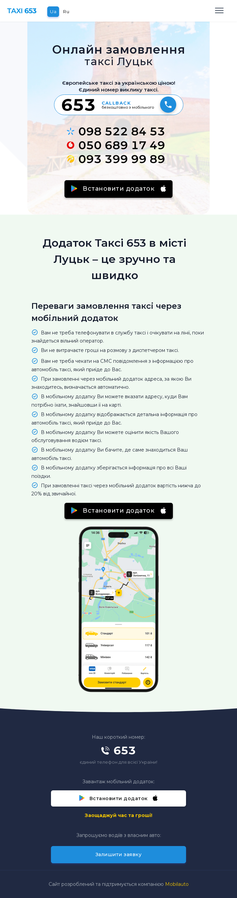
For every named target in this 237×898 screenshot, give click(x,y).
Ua (53, 11)
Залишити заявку (119, 854)
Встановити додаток (118, 188)
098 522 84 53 (116, 131)
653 (78, 104)
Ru (66, 11)
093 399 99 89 (116, 159)
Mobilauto (177, 884)
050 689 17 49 (116, 145)
